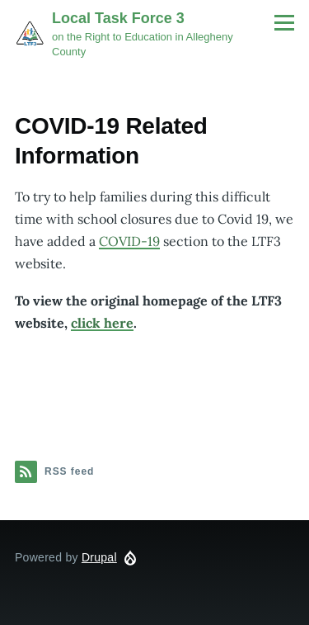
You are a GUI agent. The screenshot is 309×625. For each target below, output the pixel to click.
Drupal (99, 557)
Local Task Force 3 (118, 18)
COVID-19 (129, 241)
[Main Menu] (284, 22)
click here (102, 323)
